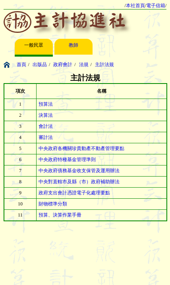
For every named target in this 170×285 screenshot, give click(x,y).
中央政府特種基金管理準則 (67, 159)
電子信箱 (155, 5)
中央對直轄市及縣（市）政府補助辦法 (79, 181)
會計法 (46, 126)
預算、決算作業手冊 (60, 215)
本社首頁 (135, 5)
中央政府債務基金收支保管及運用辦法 (79, 170)
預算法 (46, 104)
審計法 (46, 137)
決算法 (46, 115)
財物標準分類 (53, 204)
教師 (73, 45)
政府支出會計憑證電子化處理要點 (74, 193)
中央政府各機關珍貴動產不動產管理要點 (81, 148)
